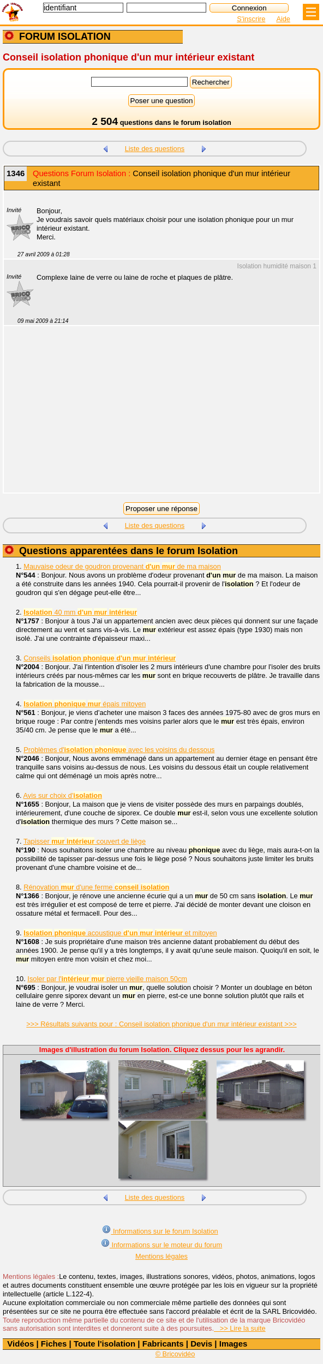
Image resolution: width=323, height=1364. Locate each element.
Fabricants (163, 1343)
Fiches (54, 1343)
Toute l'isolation (104, 1343)
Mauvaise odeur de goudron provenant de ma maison (122, 566)
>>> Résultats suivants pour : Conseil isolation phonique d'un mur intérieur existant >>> (161, 1024)
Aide (283, 19)
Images (233, 1343)
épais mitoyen (84, 704)
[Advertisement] (156, 416)
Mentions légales (161, 1256)
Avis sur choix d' (62, 795)
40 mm (80, 612)
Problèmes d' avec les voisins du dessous (118, 750)
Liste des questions (155, 149)
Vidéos (20, 1343)
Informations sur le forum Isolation (160, 1230)
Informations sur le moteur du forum (161, 1244)
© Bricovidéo (175, 1354)
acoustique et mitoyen (120, 933)
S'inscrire (251, 19)
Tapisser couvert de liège (84, 841)
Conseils (99, 658)
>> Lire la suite (240, 1328)
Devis (201, 1343)
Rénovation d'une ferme (96, 887)
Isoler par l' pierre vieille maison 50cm (107, 979)
